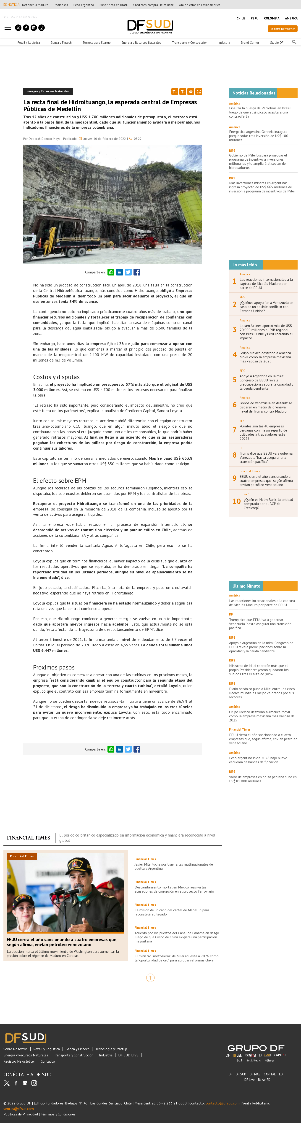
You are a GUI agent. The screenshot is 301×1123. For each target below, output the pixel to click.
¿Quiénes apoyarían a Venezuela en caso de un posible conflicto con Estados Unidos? (266, 306)
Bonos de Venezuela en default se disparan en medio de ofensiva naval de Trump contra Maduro (266, 407)
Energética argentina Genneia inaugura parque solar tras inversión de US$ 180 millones (258, 136)
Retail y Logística (29, 42)
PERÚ (254, 18)
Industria (224, 42)
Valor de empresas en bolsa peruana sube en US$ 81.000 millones (263, 779)
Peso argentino (83, 5)
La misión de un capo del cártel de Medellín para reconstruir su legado (172, 912)
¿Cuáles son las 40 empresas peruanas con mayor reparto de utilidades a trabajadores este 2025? (263, 432)
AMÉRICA (291, 18)
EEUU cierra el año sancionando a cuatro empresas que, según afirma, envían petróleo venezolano (62, 942)
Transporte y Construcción (189, 42)
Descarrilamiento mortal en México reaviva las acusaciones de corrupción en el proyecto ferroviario (174, 889)
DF (230, 1074)
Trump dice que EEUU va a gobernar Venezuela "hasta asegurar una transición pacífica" (267, 457)
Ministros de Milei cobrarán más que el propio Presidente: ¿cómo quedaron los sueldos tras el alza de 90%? (259, 670)
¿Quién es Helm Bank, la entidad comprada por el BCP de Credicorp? (268, 503)
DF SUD (241, 1074)
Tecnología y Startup (97, 42)
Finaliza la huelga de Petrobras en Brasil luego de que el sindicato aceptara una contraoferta (260, 112)
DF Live (249, 1079)
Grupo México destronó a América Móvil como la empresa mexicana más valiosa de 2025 (265, 357)
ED (281, 1074)
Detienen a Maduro (35, 5)
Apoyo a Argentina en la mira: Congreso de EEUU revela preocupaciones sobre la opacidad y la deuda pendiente (266, 382)
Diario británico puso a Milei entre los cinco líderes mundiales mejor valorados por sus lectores (262, 693)
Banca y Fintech (61, 42)
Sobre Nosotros (15, 1049)
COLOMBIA (271, 18)
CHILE (241, 18)
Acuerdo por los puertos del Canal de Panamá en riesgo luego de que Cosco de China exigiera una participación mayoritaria (177, 937)
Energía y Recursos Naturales (141, 42)
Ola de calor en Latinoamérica (199, 5)
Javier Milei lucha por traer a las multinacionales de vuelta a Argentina (174, 866)
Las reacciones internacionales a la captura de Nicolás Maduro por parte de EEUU (266, 283)
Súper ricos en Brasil (113, 5)
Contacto (48, 1061)
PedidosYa (61, 5)
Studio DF (276, 42)
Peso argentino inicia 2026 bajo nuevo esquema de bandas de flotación (258, 760)
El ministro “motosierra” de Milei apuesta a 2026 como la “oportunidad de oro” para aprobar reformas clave (177, 958)
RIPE (232, 151)
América (234, 103)
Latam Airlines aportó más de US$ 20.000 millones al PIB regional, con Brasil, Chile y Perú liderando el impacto (266, 332)
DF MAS (255, 1074)
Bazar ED (264, 1079)
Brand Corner (250, 42)
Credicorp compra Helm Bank (153, 5)
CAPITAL (270, 1074)
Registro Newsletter (282, 28)
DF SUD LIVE (128, 1055)
